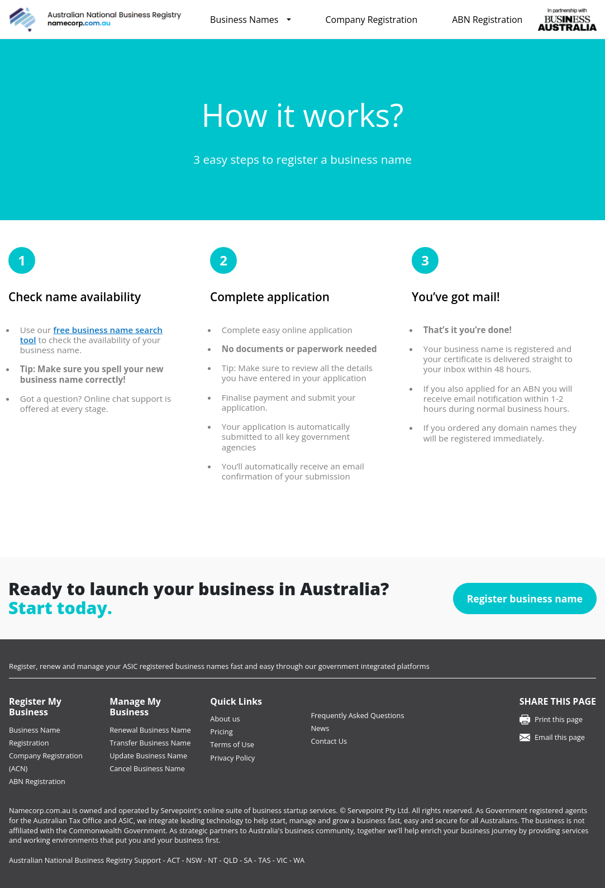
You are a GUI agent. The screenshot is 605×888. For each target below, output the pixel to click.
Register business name (525, 598)
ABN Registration (487, 19)
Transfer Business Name (149, 743)
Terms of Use (232, 744)
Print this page (559, 719)
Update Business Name (148, 756)
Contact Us (329, 741)
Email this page (560, 737)
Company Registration (372, 19)
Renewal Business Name (149, 730)
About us (225, 719)
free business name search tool (91, 334)
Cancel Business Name (147, 768)
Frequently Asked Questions (357, 715)
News (320, 728)
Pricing (221, 731)
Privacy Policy (232, 758)
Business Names (244, 19)
